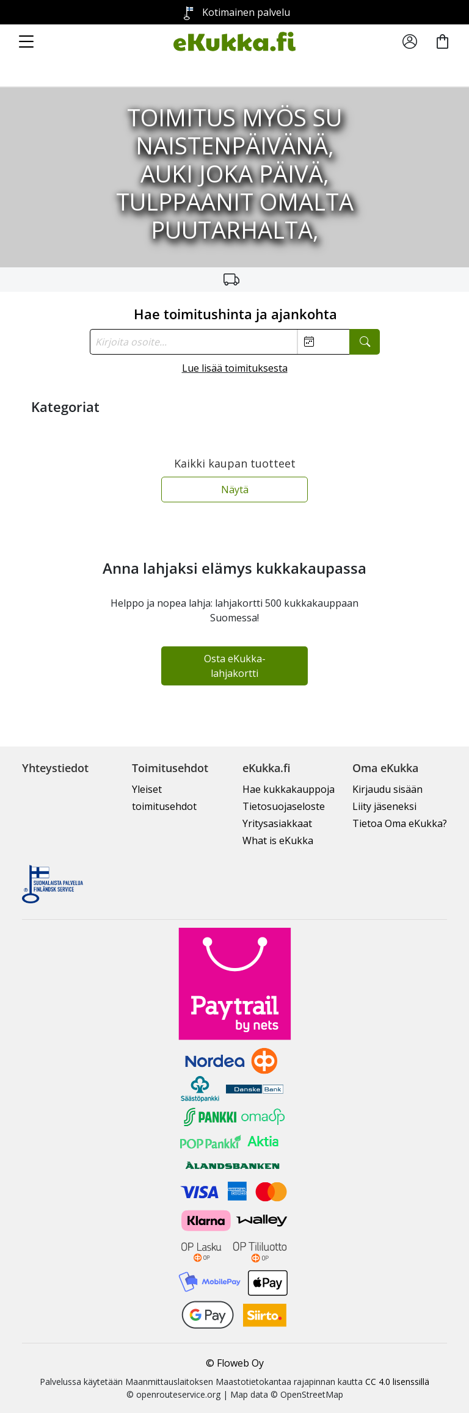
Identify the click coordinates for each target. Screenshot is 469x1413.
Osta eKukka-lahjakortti (235, 666)
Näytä (235, 489)
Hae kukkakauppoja (288, 789)
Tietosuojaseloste (283, 806)
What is (277, 840)
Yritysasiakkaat (277, 823)
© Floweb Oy (235, 1363)
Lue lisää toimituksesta (235, 368)
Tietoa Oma (399, 823)
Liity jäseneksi (384, 806)
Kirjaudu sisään (387, 789)
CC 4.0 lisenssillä (397, 1381)
